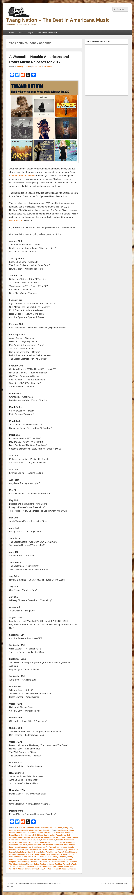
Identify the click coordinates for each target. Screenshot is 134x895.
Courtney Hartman (48, 840)
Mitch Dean (34, 850)
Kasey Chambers (20, 847)
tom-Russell (29, 866)
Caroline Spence (21, 840)
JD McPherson (47, 845)
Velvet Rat (13, 869)
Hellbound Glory (34, 845)
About (21, 32)
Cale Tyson (55, 837)
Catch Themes (122, 883)
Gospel (59, 828)
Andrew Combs (21, 833)
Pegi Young (68, 850)
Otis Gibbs (59, 850)
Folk (54, 828)
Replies (72, 869)
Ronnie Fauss (45, 854)
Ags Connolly (63, 830)
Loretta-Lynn (62, 847)
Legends (12, 830)
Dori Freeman (60, 842)
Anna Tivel (60, 833)
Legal (30, 32)
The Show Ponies (61, 864)
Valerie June (69, 866)
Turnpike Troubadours (43, 866)
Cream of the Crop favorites (22, 175)
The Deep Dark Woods (56, 862)
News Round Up (44, 830)
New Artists (21, 830)
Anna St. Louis (49, 833)
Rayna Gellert (63, 852)
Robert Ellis (21, 854)
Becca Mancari (15, 835)
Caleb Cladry (66, 837)
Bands (37, 828)
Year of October (60, 869)
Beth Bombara (26, 835)
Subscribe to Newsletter (47, 32)
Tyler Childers (58, 866)
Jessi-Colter (58, 845)
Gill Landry (70, 842)
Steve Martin (42, 859)
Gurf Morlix (23, 845)
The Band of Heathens (38, 862)
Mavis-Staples (23, 850)
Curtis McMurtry (62, 840)
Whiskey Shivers (24, 869)
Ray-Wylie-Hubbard (49, 852)
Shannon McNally (51, 857)
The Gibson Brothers (17, 864)
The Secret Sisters (47, 864)
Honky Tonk (67, 828)
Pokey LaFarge (21, 852)
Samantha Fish (15, 857)
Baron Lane (36, 66)
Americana (30, 828)
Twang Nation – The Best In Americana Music (58, 20)
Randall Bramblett (34, 852)
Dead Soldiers (33, 842)
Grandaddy (13, 845)
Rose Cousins (56, 854)
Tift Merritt (20, 866)
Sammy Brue (26, 857)
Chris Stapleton (34, 840)
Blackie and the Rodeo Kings (55, 835)
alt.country (20, 828)
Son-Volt (33, 859)
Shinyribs (62, 857)
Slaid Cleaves (23, 859)
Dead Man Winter (21, 842)
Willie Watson (48, 869)
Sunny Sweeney (23, 862)
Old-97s (51, 850)
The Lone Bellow (32, 864)
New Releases (31, 830)
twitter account (16, 220)
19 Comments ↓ (50, 66)
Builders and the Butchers (41, 837)
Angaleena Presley (35, 833)
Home (11, 32)
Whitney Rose (37, 869)
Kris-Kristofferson (35, 847)
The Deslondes (71, 862)
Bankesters (69, 833)
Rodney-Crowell (32, 854)
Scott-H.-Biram (38, 857)
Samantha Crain (69, 854)
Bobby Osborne (24, 837)
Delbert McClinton (47, 842)
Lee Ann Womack (49, 847)
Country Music (46, 828)
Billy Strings (38, 835)
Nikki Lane (43, 850)
